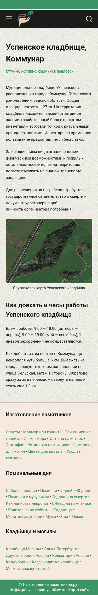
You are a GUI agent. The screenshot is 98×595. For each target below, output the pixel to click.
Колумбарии (17, 562)
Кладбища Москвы (23, 549)
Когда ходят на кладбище (55, 562)
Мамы (77, 516)
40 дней (83, 490)
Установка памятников (49, 445)
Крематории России (70, 555)
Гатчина (13, 71)
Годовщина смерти (69, 497)
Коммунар (46, 71)
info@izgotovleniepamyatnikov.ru (36, 589)
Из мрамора (35, 438)
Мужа (50, 516)
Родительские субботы (29, 510)
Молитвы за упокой (24, 516)
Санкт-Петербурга (60, 549)
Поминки (48, 490)
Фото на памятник (66, 438)
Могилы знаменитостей (28, 568)
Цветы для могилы (46, 451)
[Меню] (9, 19)
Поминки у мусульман (28, 497)
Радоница (63, 510)
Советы (13, 432)
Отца (63, 516)
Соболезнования (21, 490)
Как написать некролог (27, 503)
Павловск (65, 71)
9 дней (66, 490)
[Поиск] (89, 19)
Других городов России (27, 555)
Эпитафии (15, 445)
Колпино (28, 71)
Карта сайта (79, 589)
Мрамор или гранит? (42, 432)
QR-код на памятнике (71, 503)
